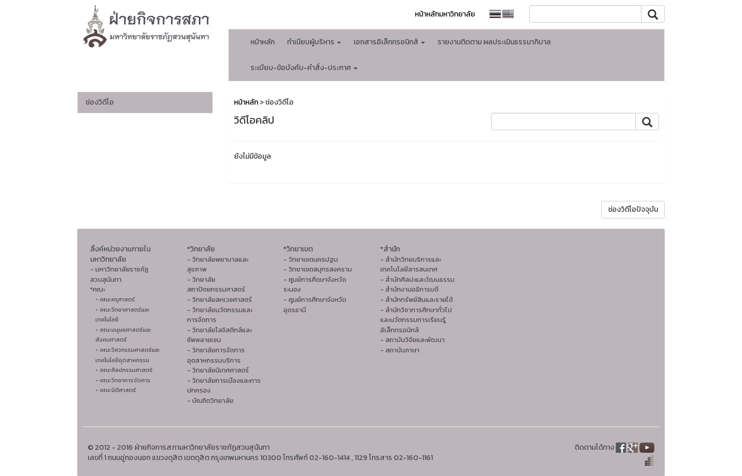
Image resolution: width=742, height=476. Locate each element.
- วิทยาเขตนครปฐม (310, 259)
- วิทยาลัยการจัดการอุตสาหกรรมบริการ (216, 355)
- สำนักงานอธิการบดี (409, 289)
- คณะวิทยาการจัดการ (122, 380)
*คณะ (97, 289)
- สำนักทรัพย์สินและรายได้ (416, 299)
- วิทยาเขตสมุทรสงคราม (317, 269)
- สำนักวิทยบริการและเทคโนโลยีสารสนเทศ (410, 264)
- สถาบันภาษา (399, 350)
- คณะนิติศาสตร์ (115, 390)
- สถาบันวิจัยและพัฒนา (412, 340)
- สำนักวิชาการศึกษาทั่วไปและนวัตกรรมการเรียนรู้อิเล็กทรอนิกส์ (416, 320)
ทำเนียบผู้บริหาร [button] (314, 42)
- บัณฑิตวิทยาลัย (210, 400)
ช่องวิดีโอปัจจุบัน (633, 209)
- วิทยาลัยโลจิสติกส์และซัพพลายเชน (219, 335)
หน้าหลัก (262, 42)
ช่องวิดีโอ (100, 102)
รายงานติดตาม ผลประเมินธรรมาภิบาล (494, 42)
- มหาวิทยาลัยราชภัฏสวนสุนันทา (119, 274)
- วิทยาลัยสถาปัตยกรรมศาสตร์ (216, 285)
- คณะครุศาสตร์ (115, 299)
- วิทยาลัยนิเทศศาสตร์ (218, 370)
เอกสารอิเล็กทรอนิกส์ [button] (389, 42)
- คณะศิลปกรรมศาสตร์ (124, 370)
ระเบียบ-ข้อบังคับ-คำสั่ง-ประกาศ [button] (304, 67)
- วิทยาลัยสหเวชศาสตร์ (219, 299)
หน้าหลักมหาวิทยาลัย (445, 14)
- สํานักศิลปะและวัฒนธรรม (417, 279)
